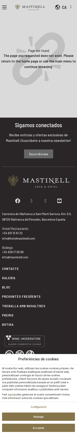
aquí (10, 394)
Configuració (38, 406)
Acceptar (38, 427)
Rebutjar (38, 416)
